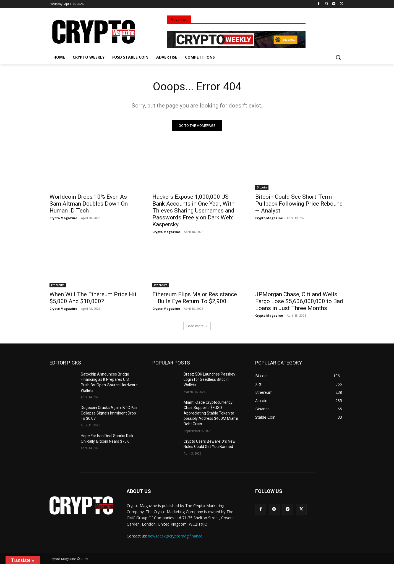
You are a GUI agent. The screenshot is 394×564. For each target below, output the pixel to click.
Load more (197, 326)
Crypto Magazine (63, 218)
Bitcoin (262, 187)
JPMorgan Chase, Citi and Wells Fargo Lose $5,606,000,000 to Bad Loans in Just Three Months (299, 301)
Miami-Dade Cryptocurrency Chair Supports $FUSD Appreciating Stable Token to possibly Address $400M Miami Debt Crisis (211, 413)
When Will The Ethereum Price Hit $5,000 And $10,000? (93, 298)
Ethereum (57, 285)
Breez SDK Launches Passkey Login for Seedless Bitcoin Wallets (209, 379)
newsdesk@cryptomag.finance (175, 536)
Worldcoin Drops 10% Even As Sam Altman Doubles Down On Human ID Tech (88, 203)
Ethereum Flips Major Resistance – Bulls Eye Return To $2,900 (194, 298)
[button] (338, 57)
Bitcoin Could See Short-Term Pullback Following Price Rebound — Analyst (299, 203)
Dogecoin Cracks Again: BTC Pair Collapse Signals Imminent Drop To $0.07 (109, 413)
